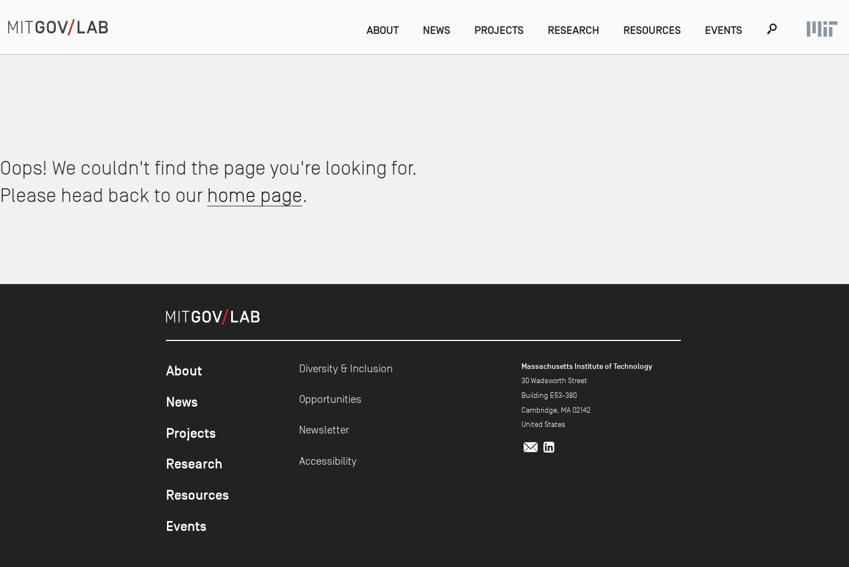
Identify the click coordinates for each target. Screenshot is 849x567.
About (382, 30)
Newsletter (324, 430)
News (436, 30)
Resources (652, 30)
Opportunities (330, 399)
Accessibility (328, 461)
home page (254, 195)
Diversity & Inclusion (346, 368)
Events (723, 30)
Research (573, 30)
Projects (499, 30)
